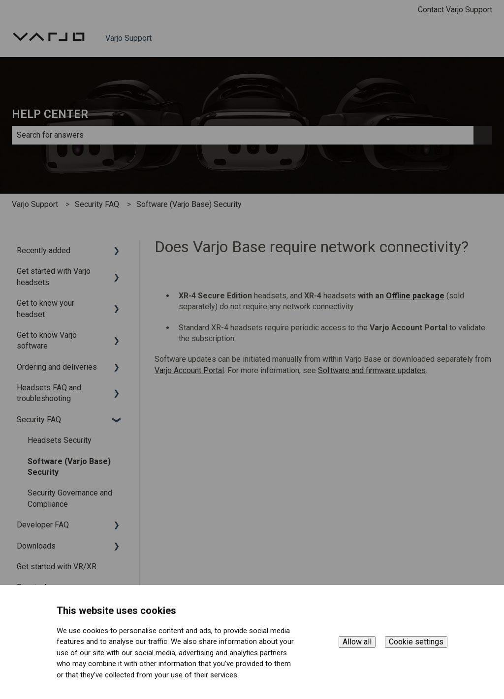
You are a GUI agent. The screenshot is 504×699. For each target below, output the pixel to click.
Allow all (357, 641)
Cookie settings (416, 641)
